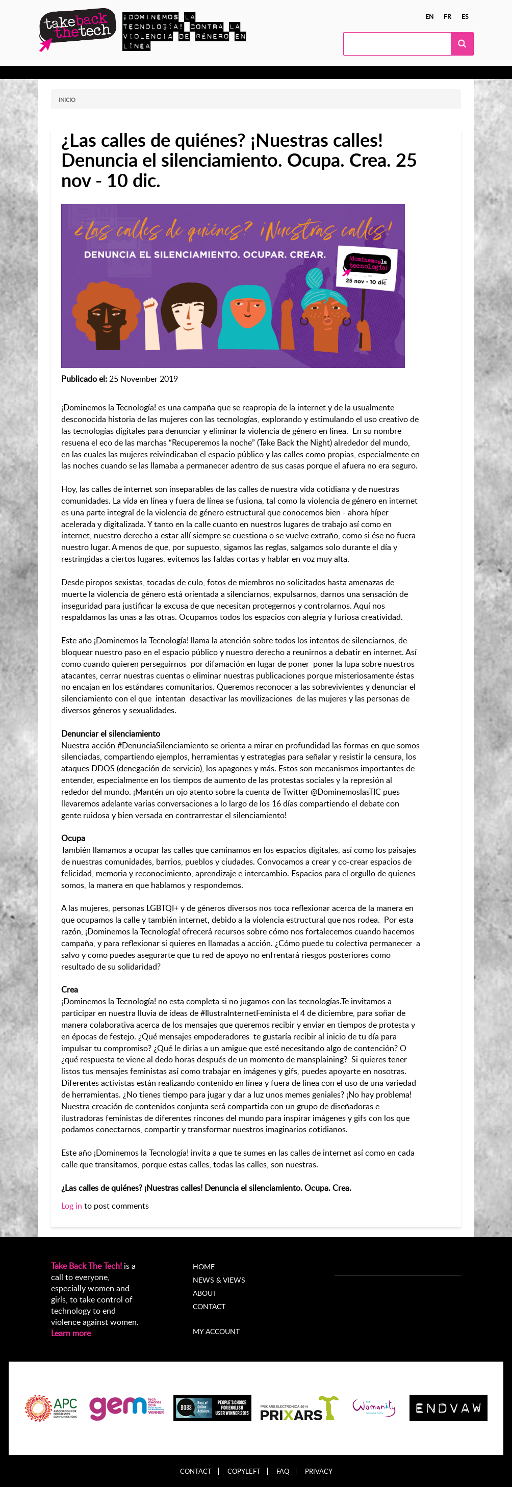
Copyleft (244, 1471)
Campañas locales (183, 72)
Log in (71, 1205)
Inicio (67, 99)
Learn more (71, 1333)
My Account (383, 72)
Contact (209, 1306)
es (465, 16)
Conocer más (81, 72)
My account (216, 1331)
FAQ (282, 1471)
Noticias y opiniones (264, 72)
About (205, 1293)
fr (447, 16)
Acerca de (331, 72)
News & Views (219, 1280)
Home (204, 1266)
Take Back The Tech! (86, 1265)
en (429, 16)
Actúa (128, 72)
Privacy (318, 1471)
